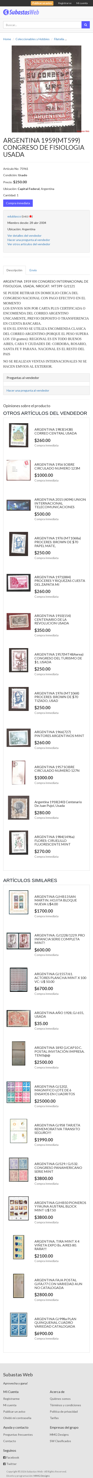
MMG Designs (59, 1434)
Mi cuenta (82, 3)
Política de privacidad (64, 1411)
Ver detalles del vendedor (24, 235)
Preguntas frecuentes (18, 1434)
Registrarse (65, 3)
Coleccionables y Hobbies (33, 39)
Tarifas (54, 1418)
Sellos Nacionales (80, 39)
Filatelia (59, 39)
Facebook (11, 1457)
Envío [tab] (33, 270)
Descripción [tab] (14, 270)
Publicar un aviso (14, 1411)
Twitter (10, 1464)
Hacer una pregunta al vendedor (28, 240)
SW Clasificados (60, 1441)
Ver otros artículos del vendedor (28, 244)
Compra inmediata (18, 203)
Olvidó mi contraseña (17, 1418)
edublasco (14, 216)
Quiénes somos (60, 1398)
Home (7, 39)
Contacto (9, 1441)
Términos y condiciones (65, 1405)
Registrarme (11, 1398)
